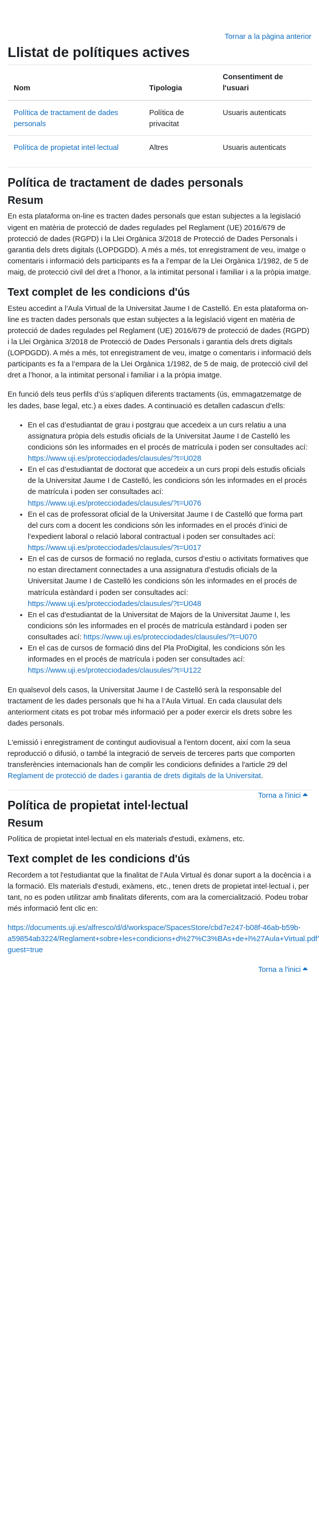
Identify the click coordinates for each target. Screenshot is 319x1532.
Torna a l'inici (282, 795)
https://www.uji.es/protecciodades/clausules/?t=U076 (114, 503)
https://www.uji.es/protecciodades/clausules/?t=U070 (170, 637)
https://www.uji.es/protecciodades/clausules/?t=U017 (114, 547)
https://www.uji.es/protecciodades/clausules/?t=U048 (114, 603)
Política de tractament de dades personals (125, 182)
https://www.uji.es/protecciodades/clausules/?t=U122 (114, 670)
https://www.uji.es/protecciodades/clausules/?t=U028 (114, 458)
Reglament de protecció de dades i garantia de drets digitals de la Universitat (134, 776)
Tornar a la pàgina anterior (268, 36)
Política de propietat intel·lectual (66, 147)
